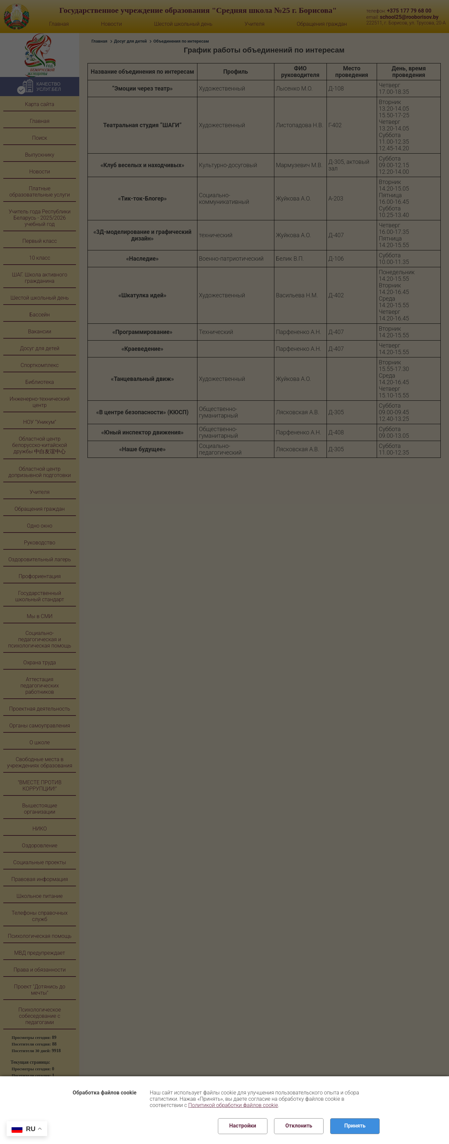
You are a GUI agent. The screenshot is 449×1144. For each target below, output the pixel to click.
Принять (354, 1126)
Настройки (242, 1126)
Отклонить (298, 1126)
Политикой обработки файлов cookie (233, 1105)
